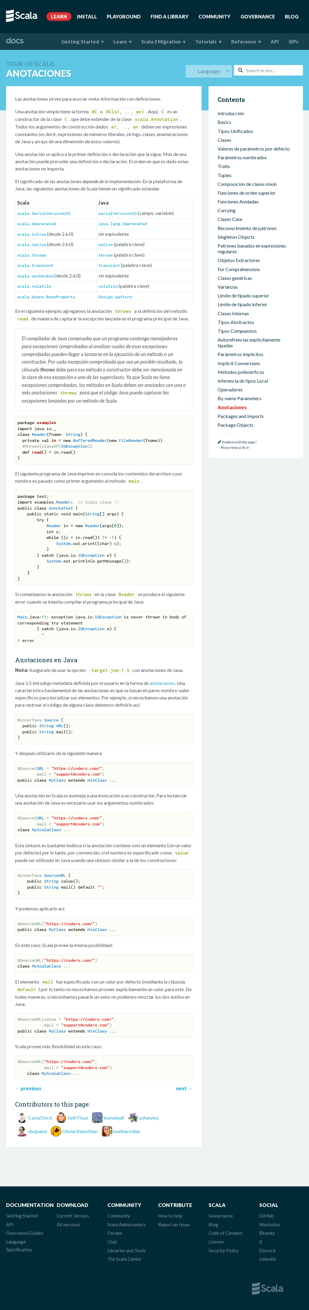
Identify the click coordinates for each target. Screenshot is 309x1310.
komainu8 (114, 1117)
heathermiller (127, 1131)
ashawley (148, 1117)
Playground (124, 16)
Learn (59, 16)
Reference (243, 41)
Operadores (230, 389)
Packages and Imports (241, 416)
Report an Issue (174, 1224)
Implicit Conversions (239, 363)
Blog (291, 16)
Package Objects (235, 425)
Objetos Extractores (239, 260)
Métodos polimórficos (241, 372)
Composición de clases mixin (247, 184)
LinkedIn (267, 1259)
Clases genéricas (235, 278)
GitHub (266, 1215)
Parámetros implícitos (240, 354)
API (275, 41)
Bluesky (267, 1233)
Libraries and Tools (126, 1250)
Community (215, 16)
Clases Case (230, 219)
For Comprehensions (239, 269)
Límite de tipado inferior (242, 304)
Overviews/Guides (24, 1233)
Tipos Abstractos (236, 322)
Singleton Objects (236, 237)
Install (87, 16)
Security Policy (224, 1250)
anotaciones (162, 683)
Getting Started (80, 41)
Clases (224, 140)
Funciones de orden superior (247, 193)
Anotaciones (232, 407)
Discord (267, 1250)
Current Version (73, 1215)
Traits (224, 166)
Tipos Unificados (235, 131)
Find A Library (170, 16)
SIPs (293, 41)
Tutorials (206, 41)
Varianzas (228, 287)
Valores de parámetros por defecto (254, 148)
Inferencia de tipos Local (243, 381)
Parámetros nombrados (242, 157)
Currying (227, 210)
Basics (224, 122)
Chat (112, 1241)
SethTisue (78, 1117)
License (216, 1241)
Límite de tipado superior (243, 295)
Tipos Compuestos (237, 331)
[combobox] (268, 70)
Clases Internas (233, 313)
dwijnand (37, 1131)
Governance (258, 16)
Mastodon (269, 1224)
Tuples (224, 175)
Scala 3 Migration (161, 41)
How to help (170, 1215)
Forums (114, 1233)
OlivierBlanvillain (80, 1131)
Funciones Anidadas (238, 201)
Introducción (231, 113)
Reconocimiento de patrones (247, 228)
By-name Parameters (239, 398)
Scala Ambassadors (126, 1224)
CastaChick (40, 1117)
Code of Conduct (225, 1233)
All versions (68, 1224)
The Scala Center (124, 1259)
